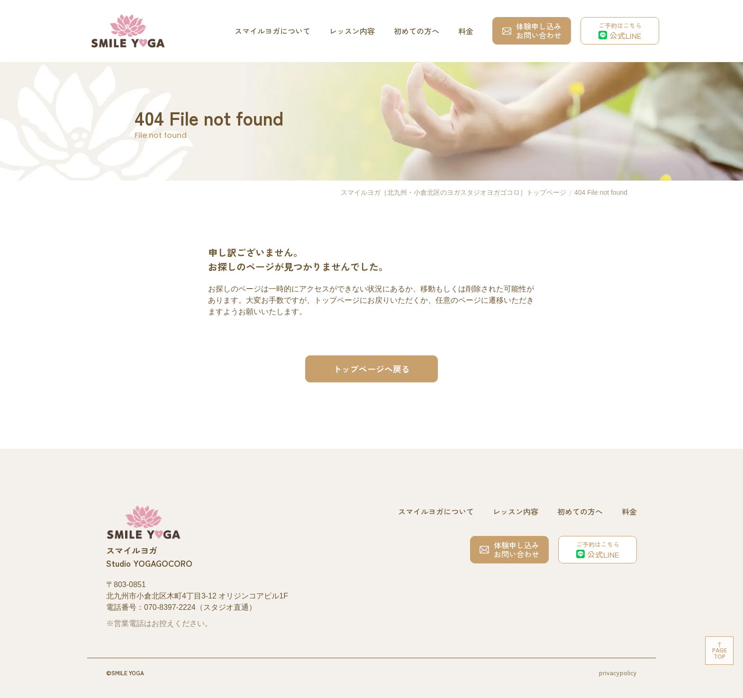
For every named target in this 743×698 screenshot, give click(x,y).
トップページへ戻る (371, 369)
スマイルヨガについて (272, 30)
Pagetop (719, 653)
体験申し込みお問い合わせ (532, 30)
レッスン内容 (352, 30)
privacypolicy (618, 672)
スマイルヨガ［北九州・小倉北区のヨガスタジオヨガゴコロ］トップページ (453, 192)
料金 (465, 30)
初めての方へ (416, 30)
